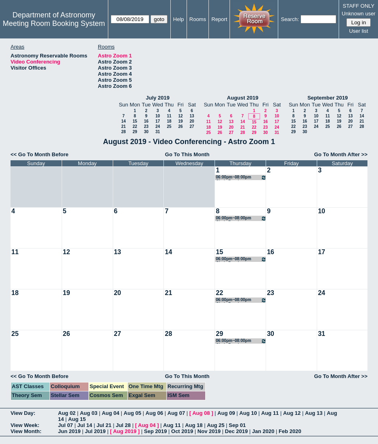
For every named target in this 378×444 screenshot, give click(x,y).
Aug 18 (193, 425)
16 (146, 121)
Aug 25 (215, 425)
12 (180, 116)
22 (135, 126)
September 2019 (327, 98)
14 (123, 121)
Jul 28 (123, 425)
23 (146, 126)
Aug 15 (77, 419)
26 (180, 126)
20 (191, 121)
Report (219, 19)
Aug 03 (88, 413)
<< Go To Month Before (40, 154)
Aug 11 (270, 413)
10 (157, 116)
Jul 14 (84, 425)
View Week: (25, 425)
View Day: (23, 413)
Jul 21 (104, 425)
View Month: (26, 431)
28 (123, 132)
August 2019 (242, 98)
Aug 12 (292, 413)
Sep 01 (237, 425)
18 (169, 121)
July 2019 (158, 98)
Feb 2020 (290, 431)
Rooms (197, 19)
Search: (290, 19)
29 (135, 132)
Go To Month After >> (340, 154)
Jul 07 (65, 425)
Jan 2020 (263, 431)
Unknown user (359, 14)
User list (358, 31)
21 (123, 126)
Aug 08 (201, 413)
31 (157, 132)
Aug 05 (132, 413)
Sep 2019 (155, 431)
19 (180, 121)
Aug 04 (110, 413)
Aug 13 (313, 413)
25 (169, 126)
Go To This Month (187, 154)
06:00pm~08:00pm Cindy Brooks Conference (241, 177)
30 (146, 132)
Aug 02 (66, 413)
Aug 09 (226, 413)
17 (157, 121)
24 (157, 126)
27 (191, 126)
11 (169, 116)
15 (135, 121)
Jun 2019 (69, 431)
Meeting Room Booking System (54, 23)
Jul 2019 (95, 431)
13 (191, 116)
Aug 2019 (125, 431)
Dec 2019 (236, 431)
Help (178, 19)
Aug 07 (176, 413)
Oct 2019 (182, 431)
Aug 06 (154, 413)
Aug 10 (248, 413)
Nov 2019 (209, 431)
